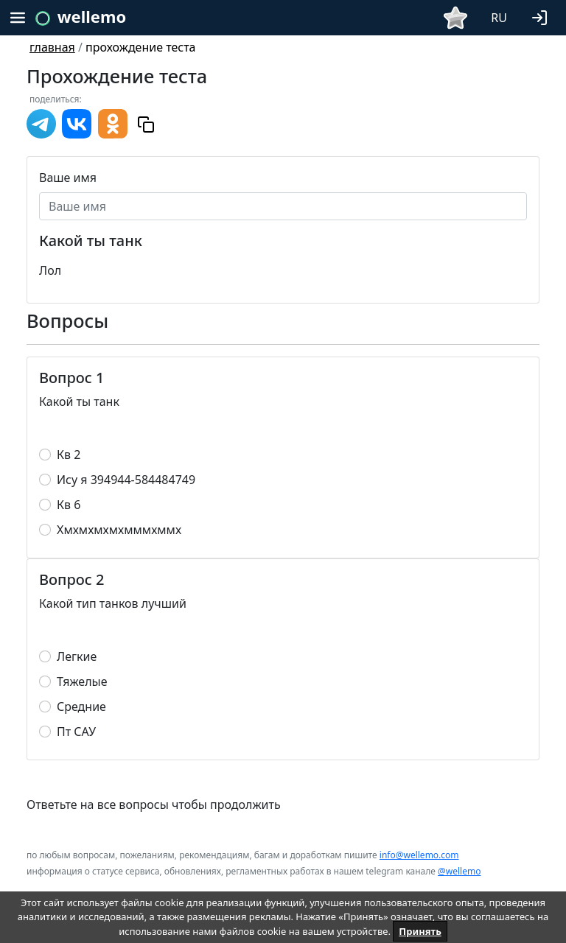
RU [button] (499, 18)
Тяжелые (82, 681)
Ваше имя (68, 177)
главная (52, 47)
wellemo (91, 16)
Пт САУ (76, 731)
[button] (542, 16)
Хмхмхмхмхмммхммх (119, 530)
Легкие (77, 656)
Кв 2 (68, 454)
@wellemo (459, 871)
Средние (81, 706)
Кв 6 (68, 505)
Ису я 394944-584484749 (126, 480)
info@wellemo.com (419, 855)
